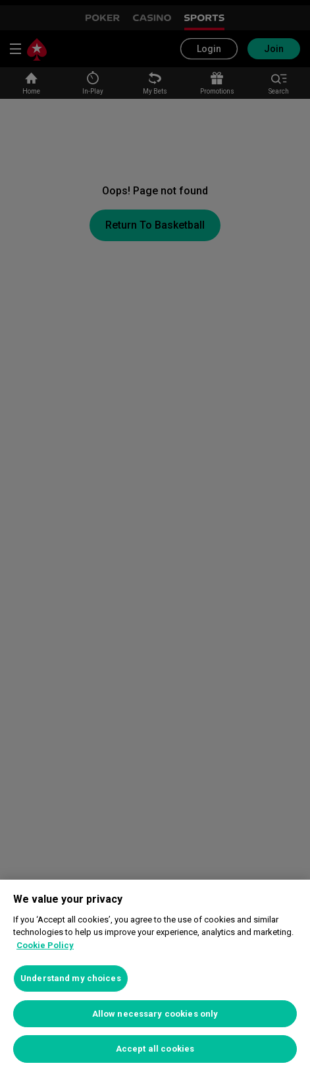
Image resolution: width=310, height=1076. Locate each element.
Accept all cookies (155, 1049)
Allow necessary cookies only (155, 1014)
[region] (155, 978)
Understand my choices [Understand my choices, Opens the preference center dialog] (70, 978)
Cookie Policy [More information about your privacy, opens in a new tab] (45, 945)
